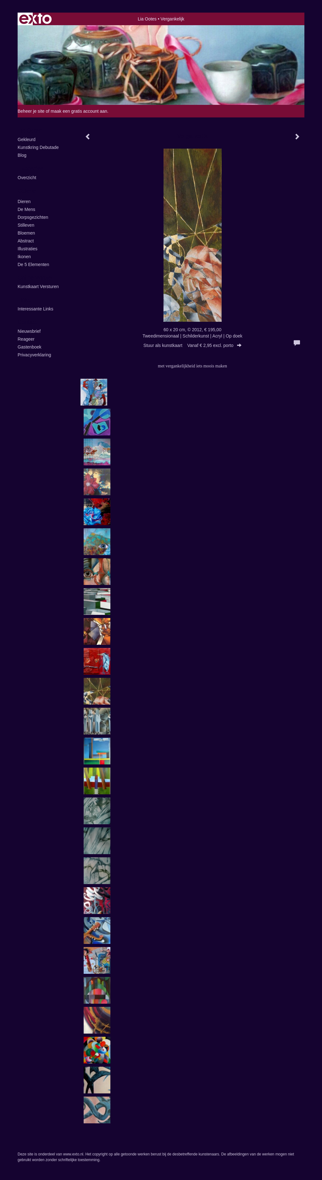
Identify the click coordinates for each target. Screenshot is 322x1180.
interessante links (35, 308)
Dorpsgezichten (33, 217)
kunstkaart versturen (38, 286)
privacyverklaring (34, 354)
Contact (27, 322)
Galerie (27, 191)
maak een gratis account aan (79, 111)
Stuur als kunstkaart (192, 345)
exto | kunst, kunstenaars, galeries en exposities (35, 19)
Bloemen (26, 232)
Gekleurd (27, 139)
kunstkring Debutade (38, 147)
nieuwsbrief (29, 331)
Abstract (26, 240)
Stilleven (26, 225)
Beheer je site (31, 111)
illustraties (27, 248)
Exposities (30, 168)
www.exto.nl (73, 1154)
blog (22, 155)
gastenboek (30, 346)
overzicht (27, 177)
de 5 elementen (33, 264)
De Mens (26, 209)
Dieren (24, 201)
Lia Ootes (147, 18)
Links (24, 300)
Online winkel (35, 278)
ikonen (24, 256)
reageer (26, 339)
